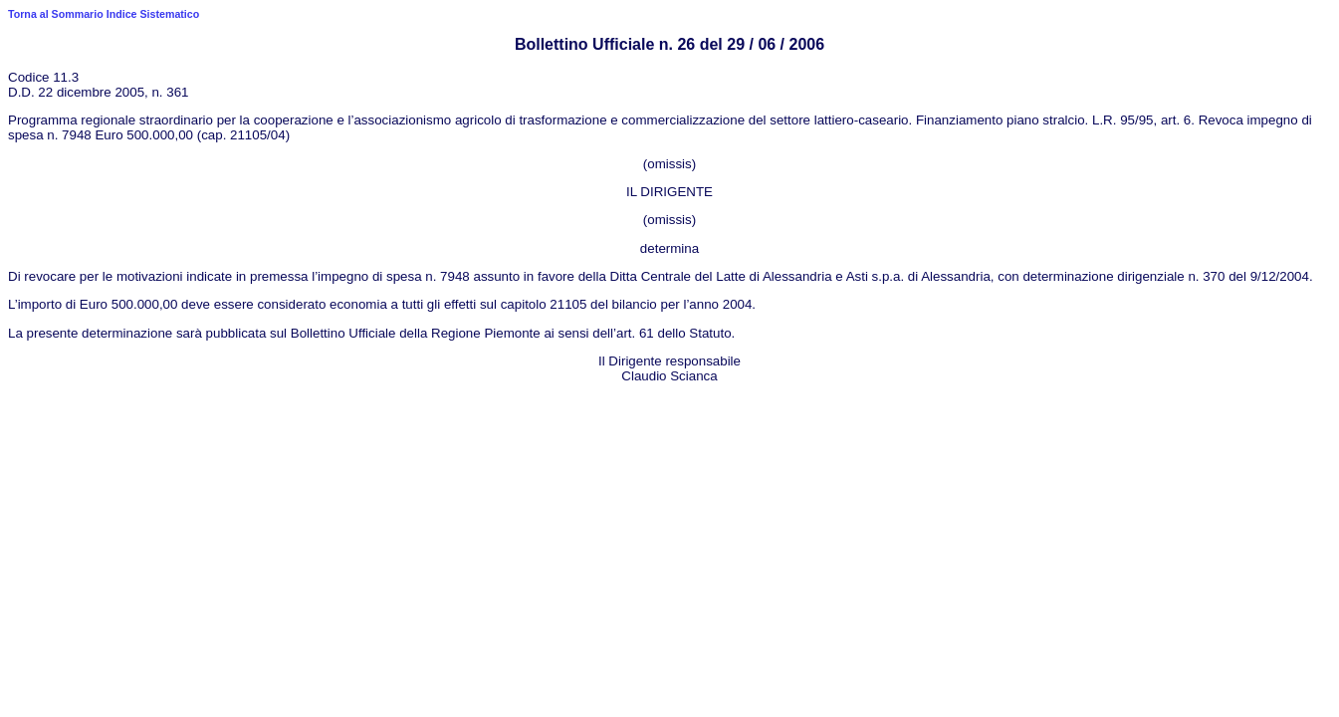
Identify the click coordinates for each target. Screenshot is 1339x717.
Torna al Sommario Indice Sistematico (103, 14)
